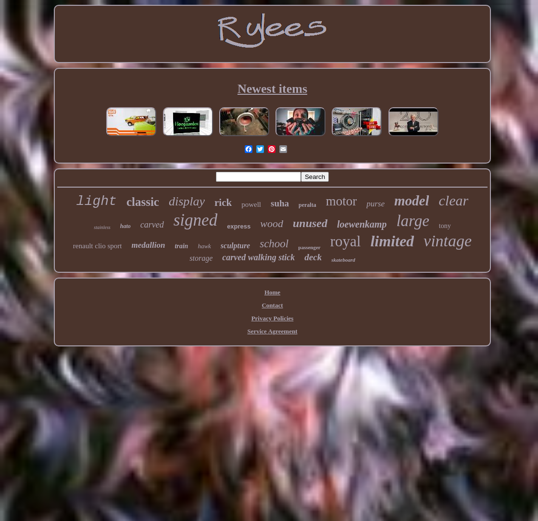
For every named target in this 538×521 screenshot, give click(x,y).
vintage (448, 241)
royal (345, 241)
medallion (148, 245)
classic (142, 201)
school (274, 244)
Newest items (272, 89)
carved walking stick (258, 257)
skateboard (343, 260)
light (96, 201)
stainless (102, 227)
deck (313, 257)
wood (271, 223)
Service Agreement (272, 331)
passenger (309, 247)
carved (152, 224)
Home (272, 292)
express (238, 226)
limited (392, 241)
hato (125, 226)
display (187, 201)
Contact (272, 305)
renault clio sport (97, 246)
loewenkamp (362, 224)
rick (223, 202)
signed (195, 220)
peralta (307, 205)
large (412, 220)
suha (280, 203)
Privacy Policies (272, 318)
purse (375, 203)
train (181, 246)
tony (445, 225)
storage (201, 258)
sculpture (235, 245)
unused (310, 223)
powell (251, 204)
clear (453, 200)
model (411, 200)
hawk (204, 246)
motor (341, 201)
